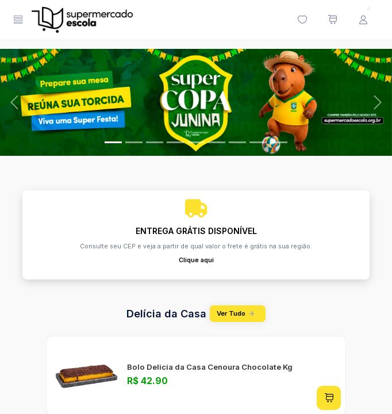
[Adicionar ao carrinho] (329, 398)
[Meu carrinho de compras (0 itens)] (332, 20)
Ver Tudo (237, 313)
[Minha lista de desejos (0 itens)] (301, 20)
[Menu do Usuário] (362, 20)
